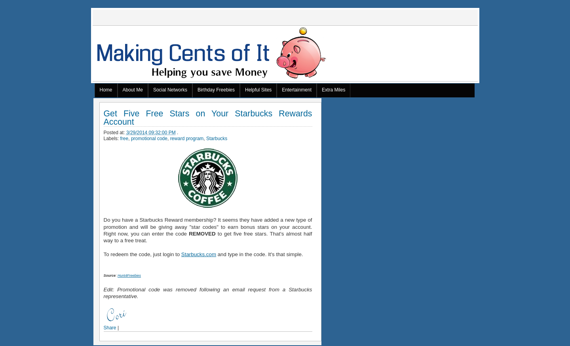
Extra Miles (333, 90)
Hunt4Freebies (129, 276)
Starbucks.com (198, 254)
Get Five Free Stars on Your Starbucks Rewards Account (208, 118)
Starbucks (216, 138)
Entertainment (297, 90)
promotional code (149, 138)
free (124, 138)
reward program (187, 138)
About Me (133, 90)
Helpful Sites (258, 90)
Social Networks (170, 90)
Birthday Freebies (216, 90)
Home (106, 90)
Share (110, 328)
